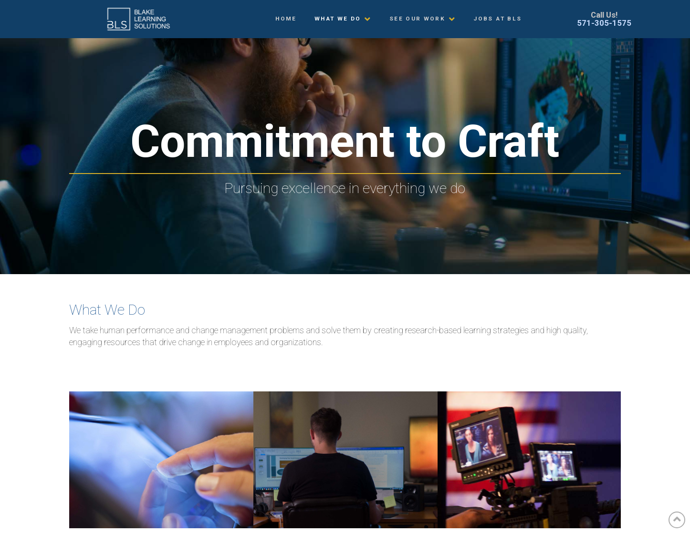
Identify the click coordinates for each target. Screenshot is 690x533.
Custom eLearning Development (161, 460)
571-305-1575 (604, 23)
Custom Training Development (345, 460)
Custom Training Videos (530, 460)
